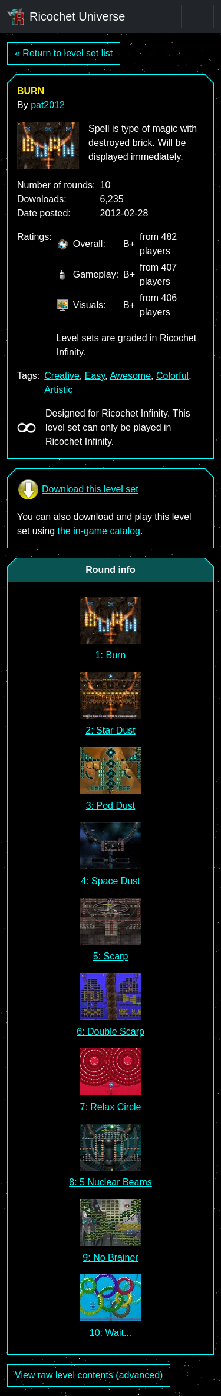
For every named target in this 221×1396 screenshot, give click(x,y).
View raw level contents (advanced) (89, 1375)
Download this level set (77, 489)
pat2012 (48, 105)
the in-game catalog (98, 531)
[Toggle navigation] (197, 16)
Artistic (58, 390)
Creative (62, 376)
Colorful (172, 376)
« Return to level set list (64, 53)
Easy (95, 376)
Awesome (130, 376)
